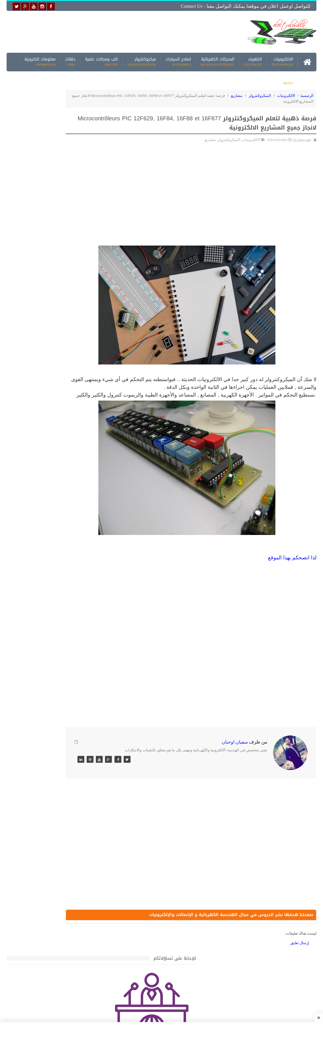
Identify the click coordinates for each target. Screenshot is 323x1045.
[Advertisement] (120, 31)
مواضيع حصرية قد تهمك (84, 808)
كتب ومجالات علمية (101, 60)
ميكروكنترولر (141, 60)
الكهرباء (253, 60)
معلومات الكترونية (40, 60)
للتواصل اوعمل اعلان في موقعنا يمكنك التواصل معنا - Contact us (245, 6)
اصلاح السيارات (178, 60)
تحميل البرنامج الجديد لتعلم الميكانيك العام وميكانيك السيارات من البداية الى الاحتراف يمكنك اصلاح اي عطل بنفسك (42, 860)
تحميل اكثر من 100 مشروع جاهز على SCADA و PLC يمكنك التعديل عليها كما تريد (44, 727)
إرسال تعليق (299, 951)
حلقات (70, 60)
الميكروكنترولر (260, 93)
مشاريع (287, 79)
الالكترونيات (282, 60)
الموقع (275, 563)
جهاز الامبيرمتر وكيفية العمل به (51, 586)
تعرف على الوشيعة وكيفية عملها (50, 693)
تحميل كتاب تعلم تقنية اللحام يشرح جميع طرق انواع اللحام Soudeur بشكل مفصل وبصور (43, 754)
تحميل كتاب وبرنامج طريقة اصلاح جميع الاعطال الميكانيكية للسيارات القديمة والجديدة (44, 888)
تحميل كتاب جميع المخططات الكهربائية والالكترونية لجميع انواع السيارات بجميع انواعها (44, 566)
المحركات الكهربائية (217, 60)
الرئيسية (307, 93)
